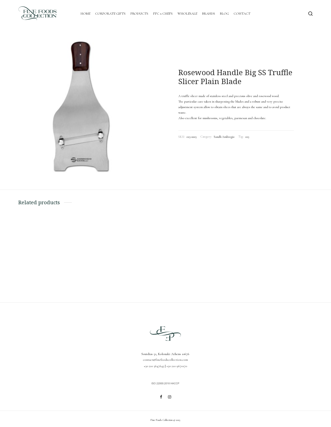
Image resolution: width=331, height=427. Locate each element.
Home (181, 61)
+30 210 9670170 (176, 366)
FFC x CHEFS (163, 13)
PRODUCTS (139, 13)
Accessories (194, 61)
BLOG (224, 13)
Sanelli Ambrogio (212, 61)
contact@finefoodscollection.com (165, 360)
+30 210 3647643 (154, 366)
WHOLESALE (187, 13)
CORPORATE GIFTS (110, 13)
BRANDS (208, 13)
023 (247, 137)
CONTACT (242, 13)
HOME (85, 13)
